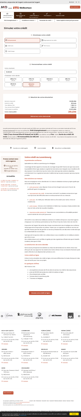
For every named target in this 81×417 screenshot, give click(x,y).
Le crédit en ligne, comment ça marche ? (9, 181)
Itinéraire (5, 344)
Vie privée (44, 400)
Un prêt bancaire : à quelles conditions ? (8, 185)
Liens (48, 400)
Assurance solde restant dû (37, 212)
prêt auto (32, 200)
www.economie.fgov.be (25, 402)
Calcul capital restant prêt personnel (67, 20)
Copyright (52, 400)
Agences (68, 400)
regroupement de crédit (36, 193)
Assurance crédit (60, 14)
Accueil (31, 400)
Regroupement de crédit (20, 15)
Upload (71, 2)
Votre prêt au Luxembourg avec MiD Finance (10, 189)
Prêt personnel (8, 14)
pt (78, 2)
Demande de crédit (46, 20)
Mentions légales (58, 400)
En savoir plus (29, 415)
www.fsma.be (19, 403)
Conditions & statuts (29, 20)
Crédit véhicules (35, 14)
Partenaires (38, 400)
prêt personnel (34, 187)
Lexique (64, 400)
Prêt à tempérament (11, 20)
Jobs (34, 400)
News (72, 400)
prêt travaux (33, 206)
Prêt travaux (48, 14)
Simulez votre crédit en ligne (40, 293)
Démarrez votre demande (40, 116)
